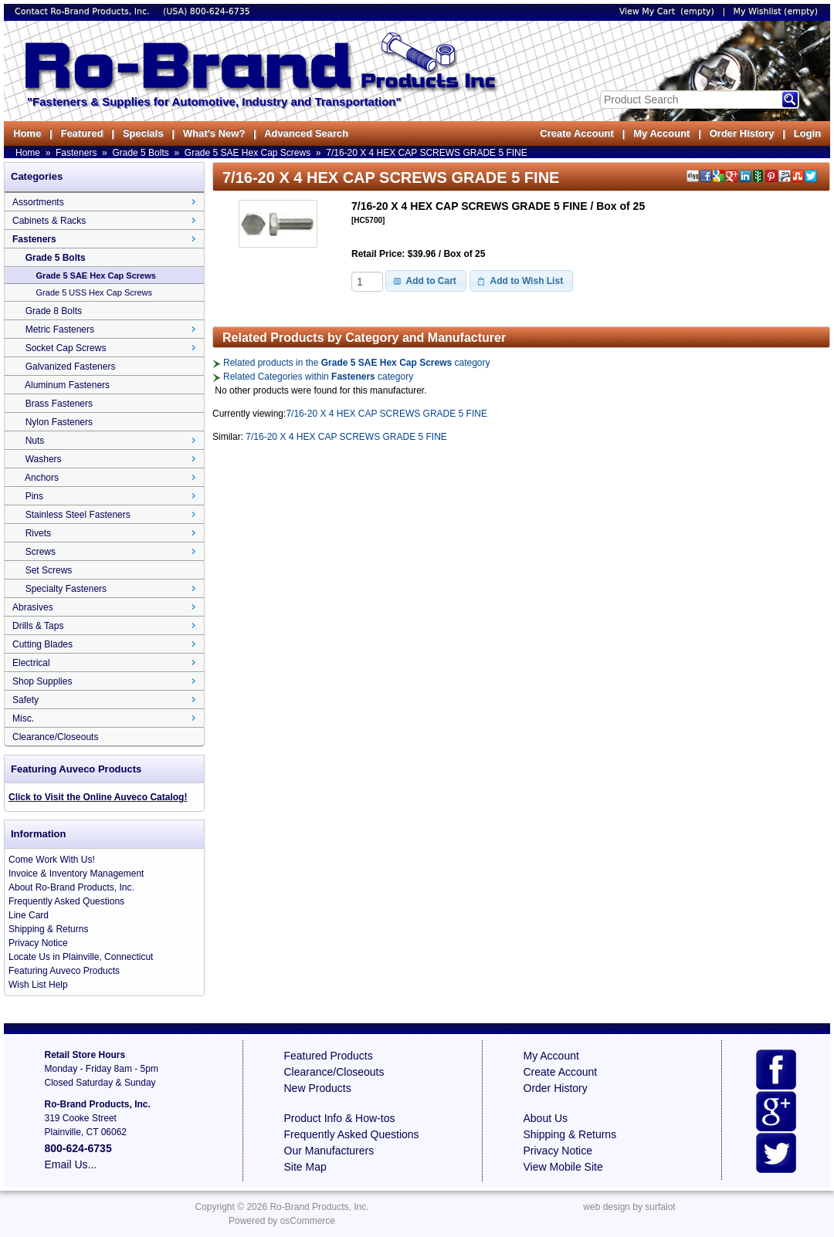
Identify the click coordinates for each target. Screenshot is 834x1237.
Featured (81, 133)
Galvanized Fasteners (70, 366)
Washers (43, 459)
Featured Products (328, 1055)
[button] (425, 281)
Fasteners (76, 152)
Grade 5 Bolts (140, 152)
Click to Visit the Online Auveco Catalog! (97, 797)
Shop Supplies (42, 681)
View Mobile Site (563, 1167)
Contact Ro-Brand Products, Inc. (83, 11)
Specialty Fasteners (66, 588)
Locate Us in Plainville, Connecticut (80, 956)
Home (27, 133)
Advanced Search (306, 133)
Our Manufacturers (329, 1150)
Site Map (305, 1167)
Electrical (31, 662)
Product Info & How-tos (339, 1118)
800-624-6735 (220, 11)
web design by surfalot (629, 1207)
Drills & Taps (37, 625)
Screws (40, 551)
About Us (546, 1118)
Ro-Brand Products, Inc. (319, 1207)
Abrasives (32, 607)
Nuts (35, 440)
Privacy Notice (38, 943)
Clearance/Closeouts (55, 737)
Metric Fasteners (59, 329)
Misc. (23, 718)
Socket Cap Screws (66, 348)
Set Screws (49, 570)
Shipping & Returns (48, 929)
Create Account (577, 133)
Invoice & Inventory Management (76, 873)
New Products (317, 1088)
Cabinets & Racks (49, 220)
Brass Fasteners (59, 403)
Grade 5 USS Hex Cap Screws (94, 292)
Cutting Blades (42, 644)
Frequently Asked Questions (66, 901)
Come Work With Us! (51, 859)
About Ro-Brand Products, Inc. (71, 887)
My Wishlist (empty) (776, 11)
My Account (661, 133)
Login (807, 133)
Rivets (38, 533)
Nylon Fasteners (59, 422)
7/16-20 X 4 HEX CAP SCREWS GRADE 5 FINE (426, 152)
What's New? (214, 133)
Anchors (42, 477)
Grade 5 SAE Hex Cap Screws (247, 152)
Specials (143, 133)
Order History (741, 133)
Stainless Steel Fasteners (78, 514)
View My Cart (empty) (666, 11)
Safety (25, 700)
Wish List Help (38, 984)
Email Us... (71, 1164)
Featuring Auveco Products (64, 970)
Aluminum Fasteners (67, 385)
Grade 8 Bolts (53, 311)
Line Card (28, 915)
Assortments (38, 202)
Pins (34, 496)
